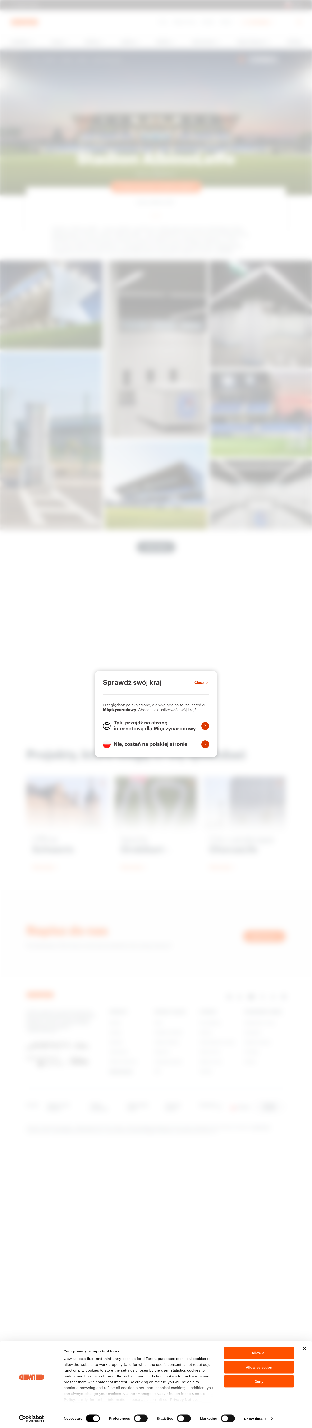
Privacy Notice (183, 1399)
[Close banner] (304, 1348)
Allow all (259, 1353)
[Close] (201, 683)
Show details (255, 1418)
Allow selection (259, 1367)
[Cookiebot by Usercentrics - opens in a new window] (31, 1418)
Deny (259, 1381)
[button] (156, 726)
